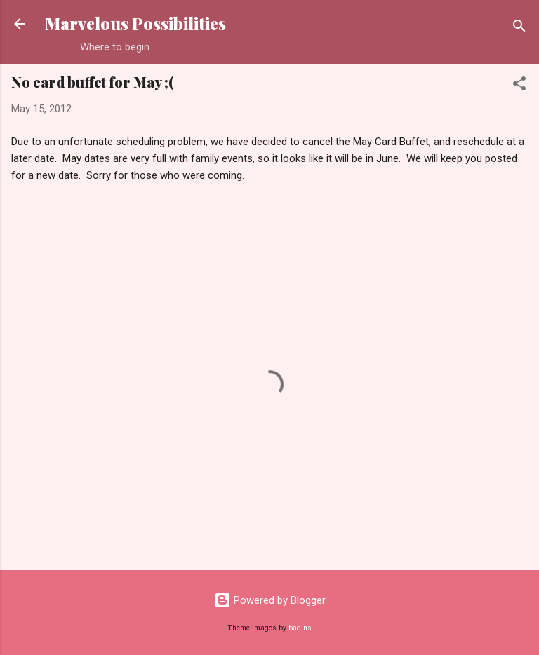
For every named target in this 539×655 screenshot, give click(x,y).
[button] (519, 86)
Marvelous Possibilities (135, 23)
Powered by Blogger (270, 600)
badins (300, 628)
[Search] (519, 28)
